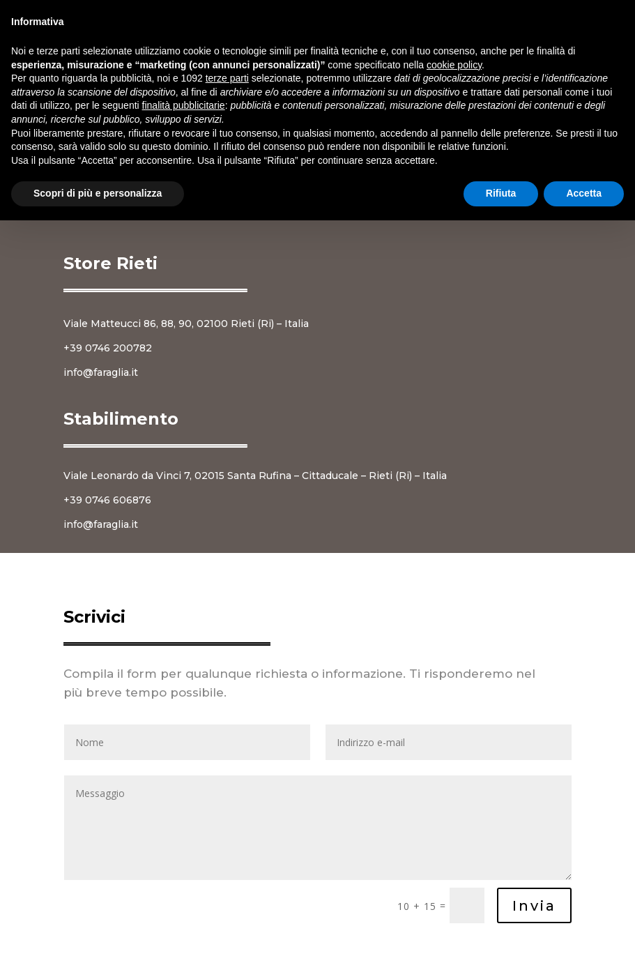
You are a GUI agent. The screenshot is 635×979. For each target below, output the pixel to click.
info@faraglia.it (100, 372)
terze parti (227, 78)
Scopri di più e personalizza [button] (97, 193)
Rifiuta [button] (501, 193)
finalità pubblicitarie (183, 105)
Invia (534, 905)
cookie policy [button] (454, 64)
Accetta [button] (584, 193)
